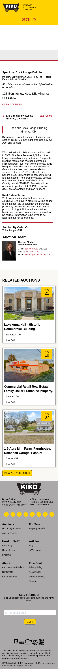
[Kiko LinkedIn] (32, 514)
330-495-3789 (32, 251)
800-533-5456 (46, 502)
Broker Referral (9, 576)
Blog (31, 545)
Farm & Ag (7, 545)
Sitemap (33, 581)
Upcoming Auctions (11, 528)
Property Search (37, 528)
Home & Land (8, 550)
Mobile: (21, 251)
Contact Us (7, 572)
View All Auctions (16, 473)
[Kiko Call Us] (6, 514)
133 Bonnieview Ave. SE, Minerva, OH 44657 (25, 96)
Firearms (6, 555)
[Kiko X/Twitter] (39, 514)
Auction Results (9, 533)
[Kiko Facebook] (26, 514)
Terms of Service (37, 576)
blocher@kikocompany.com (38, 254)
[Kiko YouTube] (45, 514)
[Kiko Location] (19, 514)
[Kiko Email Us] (13, 514)
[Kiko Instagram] (51, 514)
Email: (21, 254)
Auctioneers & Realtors (13, 567)
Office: (21, 248)
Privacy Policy (36, 567)
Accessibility (35, 572)
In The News (35, 550)
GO (29, 621)
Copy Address (12, 104)
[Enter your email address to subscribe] (30, 612)
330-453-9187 (31, 248)
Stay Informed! (29, 594)
